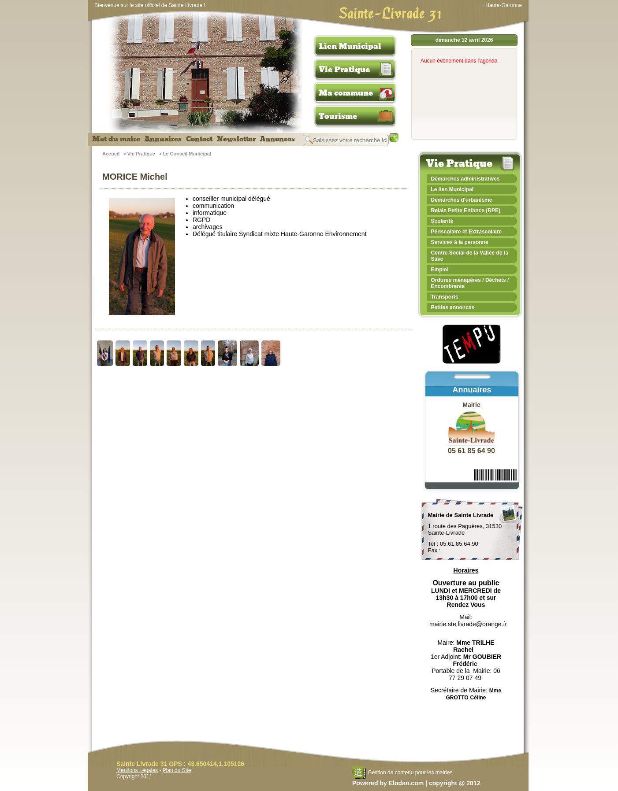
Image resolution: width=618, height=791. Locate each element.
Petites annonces (453, 307)
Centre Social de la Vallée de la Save (469, 256)
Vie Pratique (344, 69)
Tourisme (338, 116)
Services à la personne (459, 242)
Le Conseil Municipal (187, 153)
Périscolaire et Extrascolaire (466, 232)
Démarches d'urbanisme (461, 200)
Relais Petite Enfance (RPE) (465, 210)
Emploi (440, 269)
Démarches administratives (465, 179)
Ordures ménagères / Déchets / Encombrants (470, 283)
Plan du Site (177, 770)
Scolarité (442, 221)
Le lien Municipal (452, 189)
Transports (444, 297)
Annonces (277, 139)
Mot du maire (116, 139)
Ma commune (346, 93)
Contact (199, 139)
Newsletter (236, 139)
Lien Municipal (350, 46)
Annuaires (163, 139)
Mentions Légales (137, 770)
